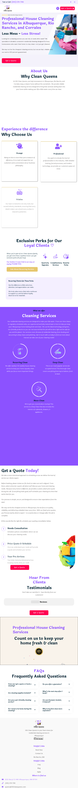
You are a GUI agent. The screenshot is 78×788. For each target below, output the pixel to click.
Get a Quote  (11, 60)
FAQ (39, 755)
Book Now (39, 740)
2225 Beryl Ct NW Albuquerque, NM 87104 (21, 770)
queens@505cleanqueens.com (15, 777)
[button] (57, 8)
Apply (39, 762)
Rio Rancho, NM (39, 748)
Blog (39, 759)
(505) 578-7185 (18, 2)
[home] (8, 8)
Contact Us (39, 744)
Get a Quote (67, 8)
